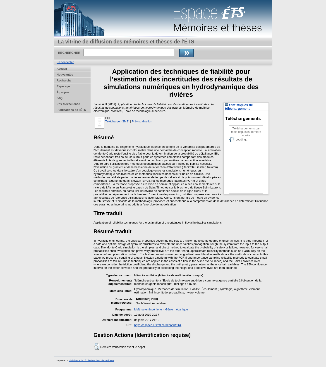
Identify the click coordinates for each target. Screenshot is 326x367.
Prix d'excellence (68, 104)
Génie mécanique (176, 309)
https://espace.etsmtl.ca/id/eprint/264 (157, 325)
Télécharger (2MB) (117, 121)
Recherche (64, 80)
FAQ (59, 98)
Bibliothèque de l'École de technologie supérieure (91, 360)
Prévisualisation (142, 121)
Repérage (63, 86)
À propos (63, 92)
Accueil (62, 68)
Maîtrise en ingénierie (148, 309)
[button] (96, 346)
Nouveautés (65, 74)
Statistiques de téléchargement (239, 106)
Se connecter (65, 62)
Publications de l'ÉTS (71, 110)
